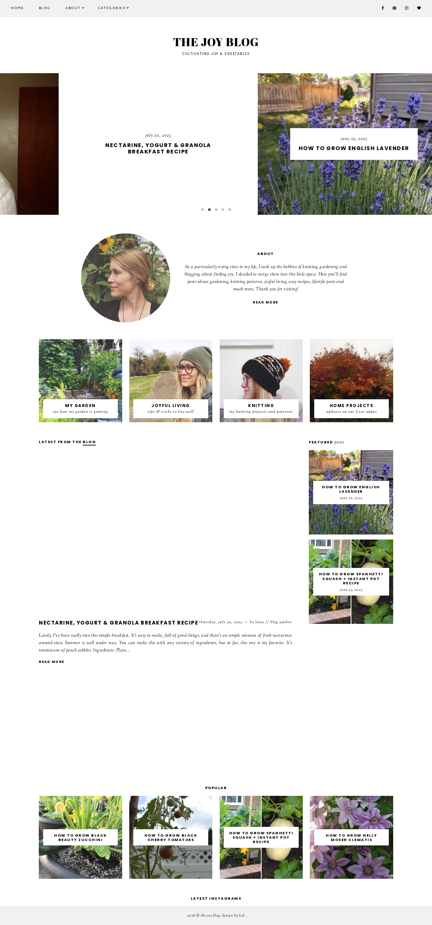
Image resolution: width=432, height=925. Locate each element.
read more (265, 302)
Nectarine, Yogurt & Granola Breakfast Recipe (118, 622)
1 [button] (202, 209)
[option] (216, 144)
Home (17, 8)
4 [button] (222, 209)
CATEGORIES (111, 8)
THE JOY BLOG (210, 915)
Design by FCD (233, 915)
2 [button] (209, 209)
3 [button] (216, 209)
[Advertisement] (165, 728)
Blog (45, 8)
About (73, 8)
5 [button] (229, 209)
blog (89, 441)
